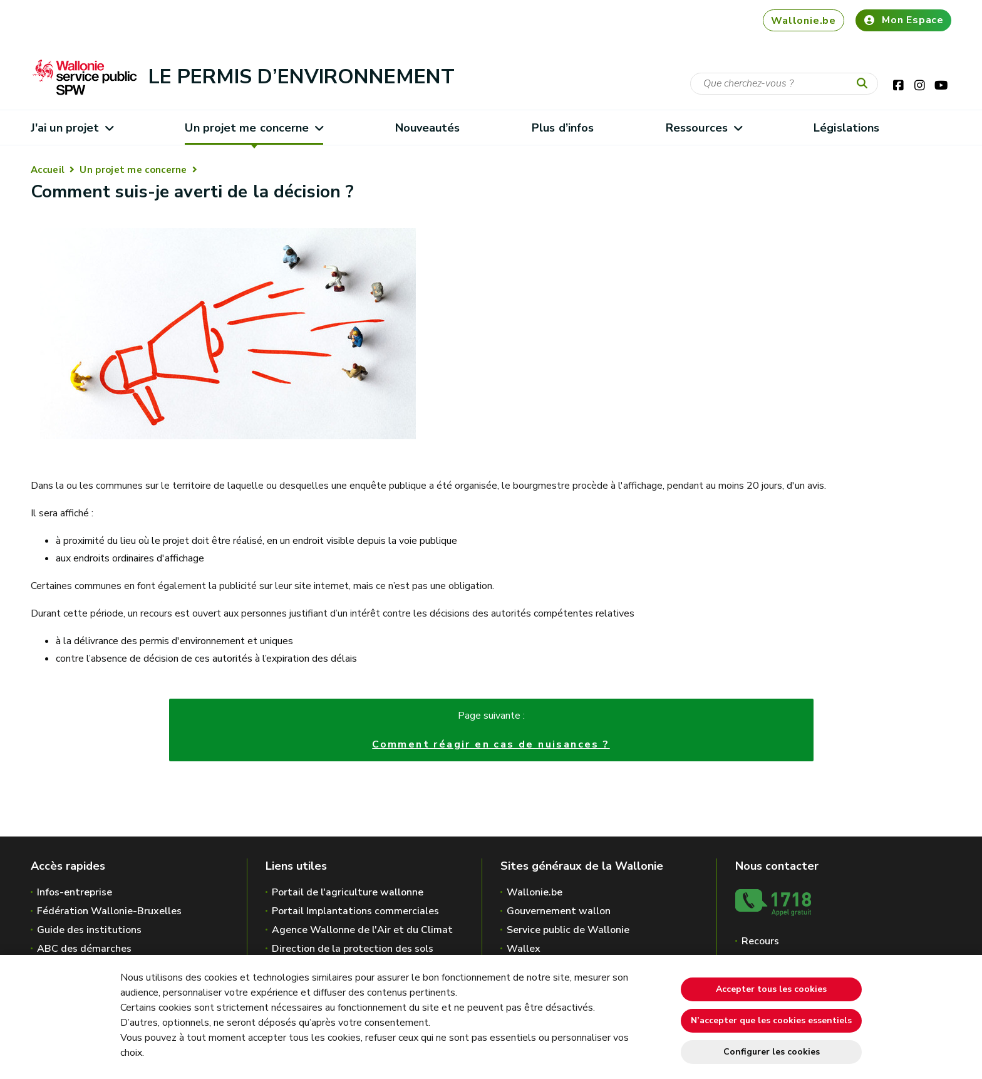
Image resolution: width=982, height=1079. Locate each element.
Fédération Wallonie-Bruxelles (109, 911)
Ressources (704, 127)
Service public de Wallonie (568, 930)
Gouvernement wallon (559, 911)
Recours (760, 941)
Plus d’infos (563, 127)
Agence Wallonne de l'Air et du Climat (362, 930)
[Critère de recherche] (784, 84)
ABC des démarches (84, 948)
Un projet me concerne (254, 127)
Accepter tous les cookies (771, 989)
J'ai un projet (72, 127)
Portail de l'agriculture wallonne (347, 892)
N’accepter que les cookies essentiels (771, 1020)
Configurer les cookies (771, 1052)
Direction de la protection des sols (352, 948)
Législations (846, 127)
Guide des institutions (89, 930)
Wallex (523, 948)
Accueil (48, 170)
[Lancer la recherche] (865, 84)
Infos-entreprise (74, 892)
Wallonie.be (803, 21)
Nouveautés (427, 127)
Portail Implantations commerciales (355, 911)
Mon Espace (903, 20)
